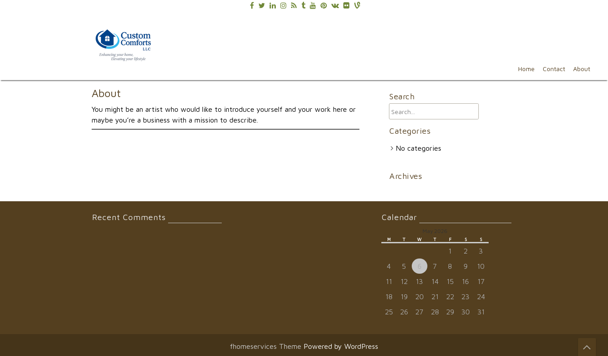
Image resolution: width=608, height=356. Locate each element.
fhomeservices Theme (267, 346)
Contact (554, 68)
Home (526, 68)
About (581, 68)
